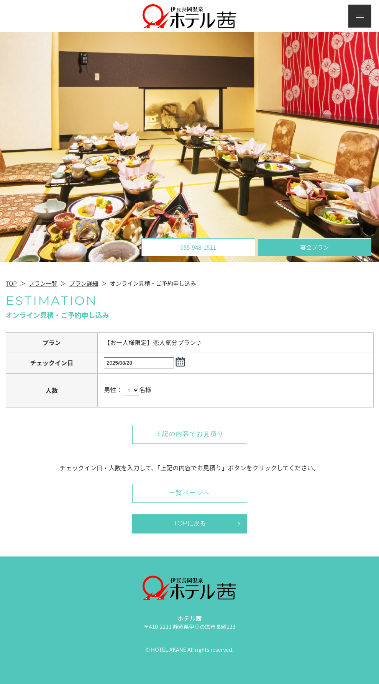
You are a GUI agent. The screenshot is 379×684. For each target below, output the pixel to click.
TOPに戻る (189, 523)
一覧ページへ (189, 492)
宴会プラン (314, 247)
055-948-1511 (198, 247)
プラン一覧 (43, 283)
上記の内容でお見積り (189, 433)
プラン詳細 (83, 283)
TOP (11, 283)
